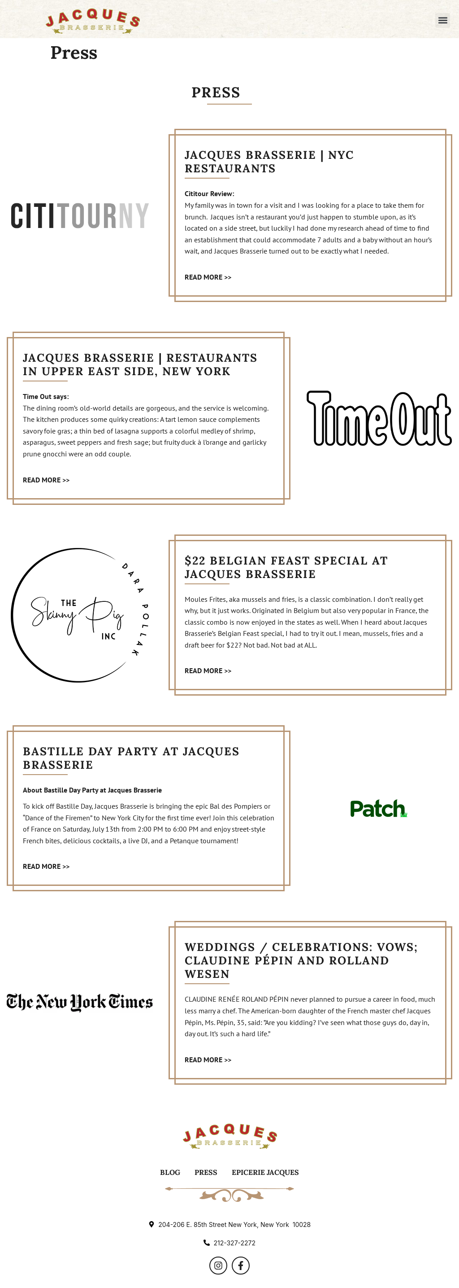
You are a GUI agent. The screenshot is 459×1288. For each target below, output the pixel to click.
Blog (170, 1172)
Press (206, 1172)
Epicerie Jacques (265, 1172)
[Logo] (93, 20)
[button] (442, 20)
